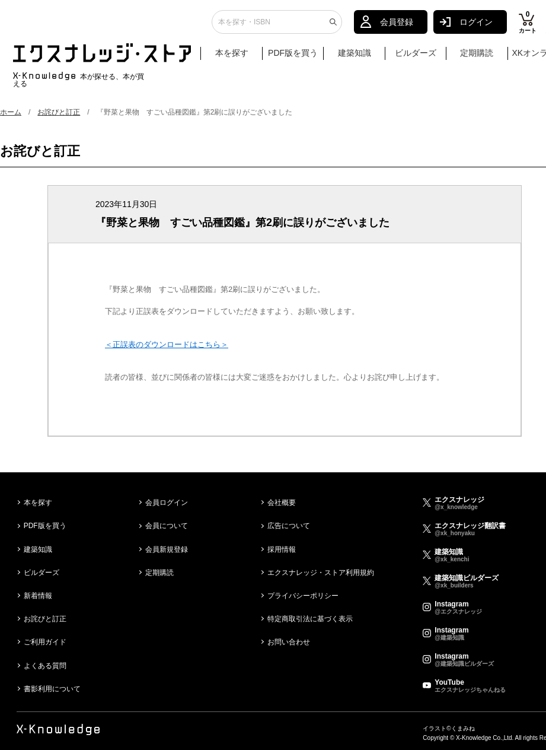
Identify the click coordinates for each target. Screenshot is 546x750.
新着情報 (38, 596)
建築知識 (354, 57)
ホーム (10, 112)
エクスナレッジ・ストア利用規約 (320, 572)
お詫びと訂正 (58, 112)
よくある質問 (45, 666)
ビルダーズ (415, 57)
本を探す (237, 58)
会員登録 (396, 26)
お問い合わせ (288, 642)
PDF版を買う (293, 57)
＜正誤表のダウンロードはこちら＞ (166, 344)
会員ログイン (166, 502)
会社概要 (281, 502)
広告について (288, 526)
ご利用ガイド (45, 642)
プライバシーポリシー (303, 596)
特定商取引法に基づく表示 (310, 619)
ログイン (476, 26)
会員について (166, 526)
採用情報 (281, 549)
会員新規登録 (166, 549)
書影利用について (52, 689)
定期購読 (476, 57)
